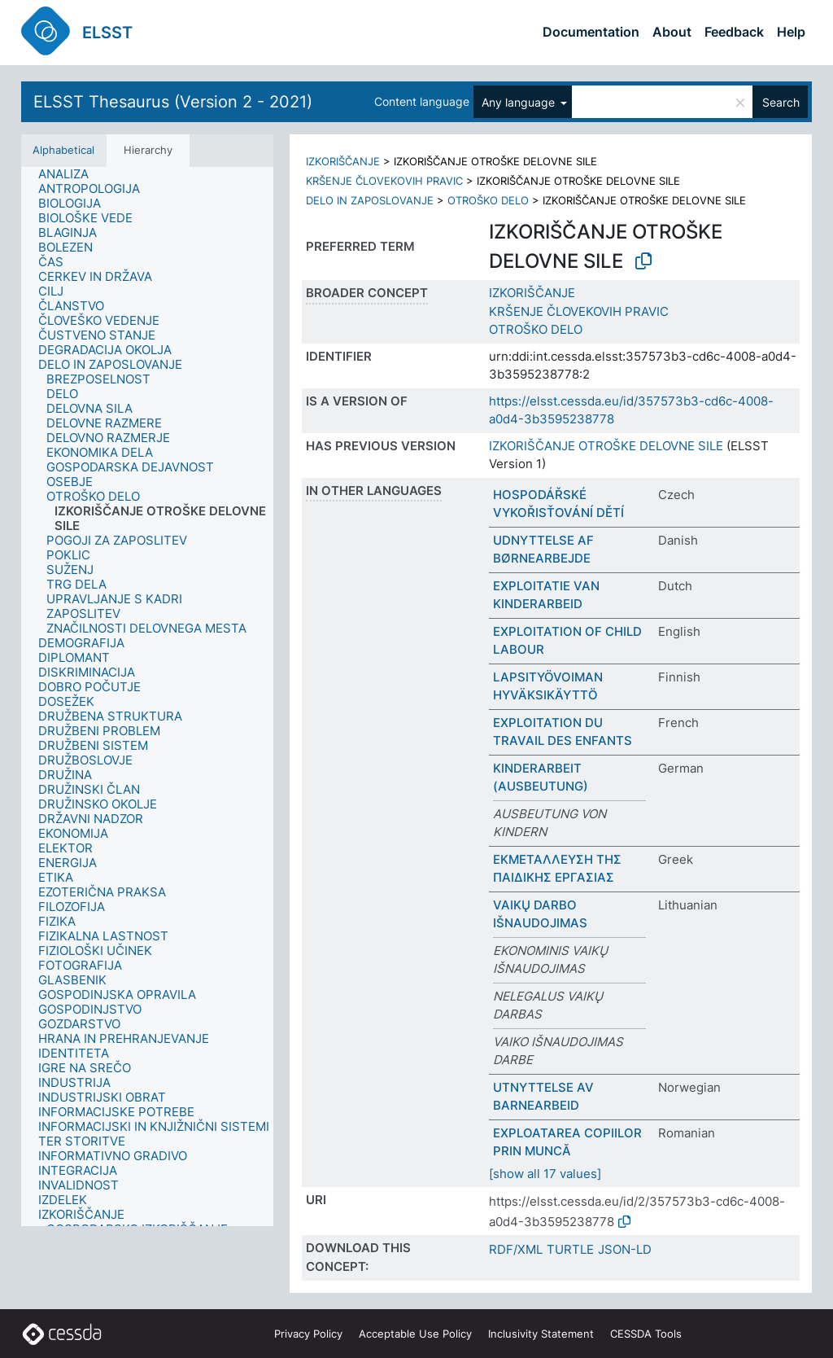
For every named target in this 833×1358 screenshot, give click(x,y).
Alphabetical (63, 149)
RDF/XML (516, 1249)
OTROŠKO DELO (488, 200)
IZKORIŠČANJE (343, 161)
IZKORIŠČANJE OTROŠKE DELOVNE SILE (606, 445)
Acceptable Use (415, 1333)
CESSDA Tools (646, 1333)
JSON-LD (625, 1249)
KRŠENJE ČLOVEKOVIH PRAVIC (384, 180)
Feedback (734, 32)
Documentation (591, 32)
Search (781, 102)
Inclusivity (541, 1333)
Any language (520, 102)
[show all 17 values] (545, 1173)
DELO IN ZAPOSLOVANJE (370, 200)
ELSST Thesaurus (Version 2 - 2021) (172, 102)
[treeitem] (70, 174)
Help (791, 32)
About (671, 32)
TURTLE (570, 1249)
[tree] (147, 696)
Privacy (308, 1333)
